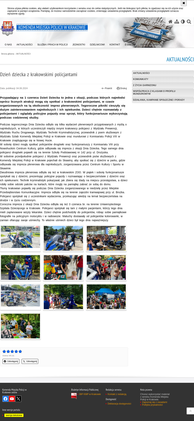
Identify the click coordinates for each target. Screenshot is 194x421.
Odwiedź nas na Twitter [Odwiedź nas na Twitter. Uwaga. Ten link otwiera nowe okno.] (18, 399)
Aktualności (141, 73)
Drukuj (122, 88)
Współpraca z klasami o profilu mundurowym (154, 92)
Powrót (107, 88)
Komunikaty (140, 79)
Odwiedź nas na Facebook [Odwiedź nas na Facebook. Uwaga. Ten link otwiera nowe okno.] (5, 399)
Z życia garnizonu (144, 85)
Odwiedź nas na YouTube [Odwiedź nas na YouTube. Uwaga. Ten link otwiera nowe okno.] (12, 399)
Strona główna (7, 54)
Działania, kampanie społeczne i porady (159, 100)
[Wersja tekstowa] (183, 21)
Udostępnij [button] (11, 361)
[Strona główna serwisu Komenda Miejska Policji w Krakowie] (170, 21)
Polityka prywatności (152, 405)
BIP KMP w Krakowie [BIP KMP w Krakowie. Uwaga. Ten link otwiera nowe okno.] (90, 394)
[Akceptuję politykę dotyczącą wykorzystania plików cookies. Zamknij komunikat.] (184, 3)
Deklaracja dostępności (119, 403)
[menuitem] (8, 44)
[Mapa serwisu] (176, 21)
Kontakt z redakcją (117, 394)
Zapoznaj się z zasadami (154, 402)
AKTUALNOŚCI (23, 54)
